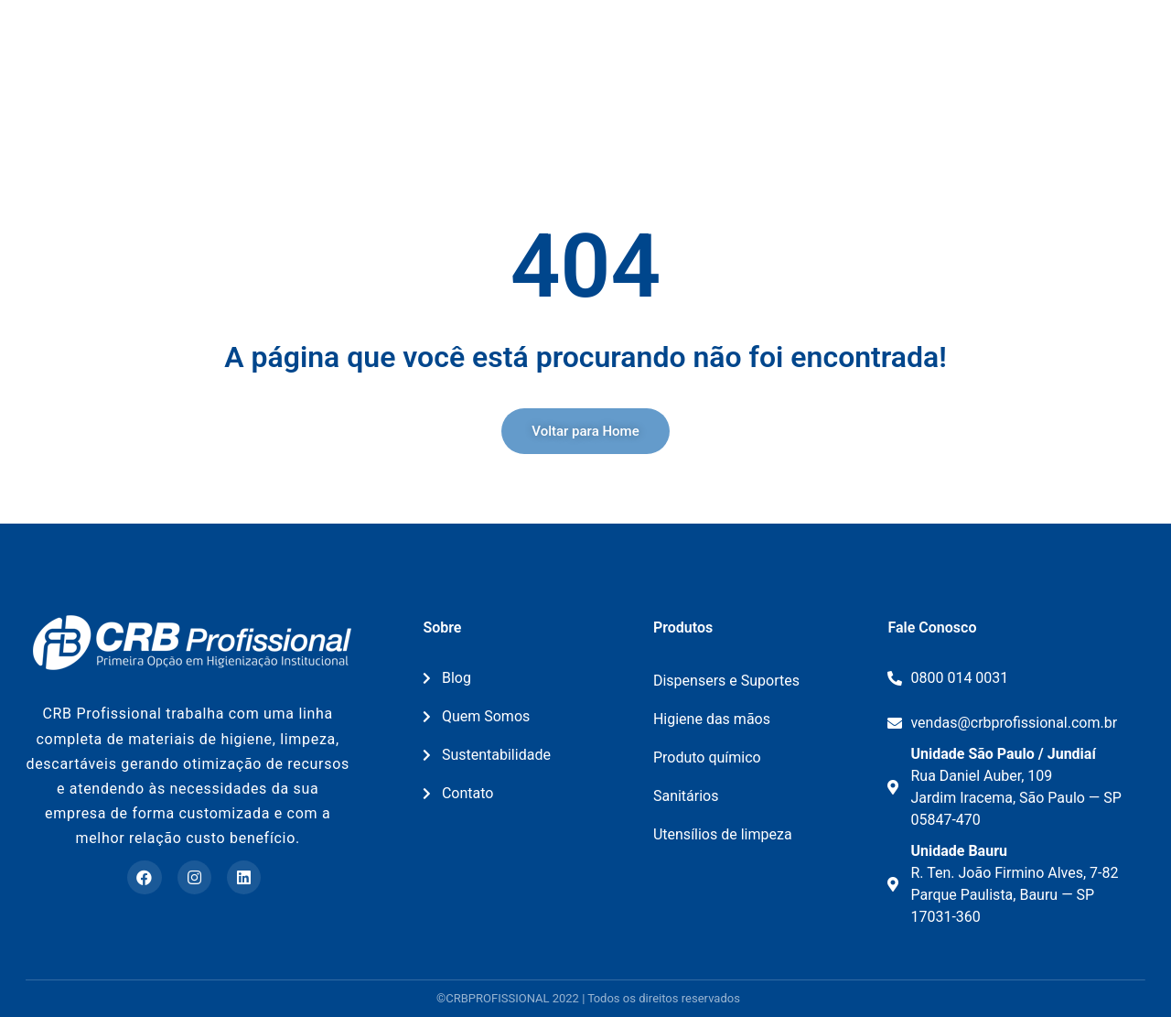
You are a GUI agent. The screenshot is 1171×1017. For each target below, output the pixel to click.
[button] (585, 431)
